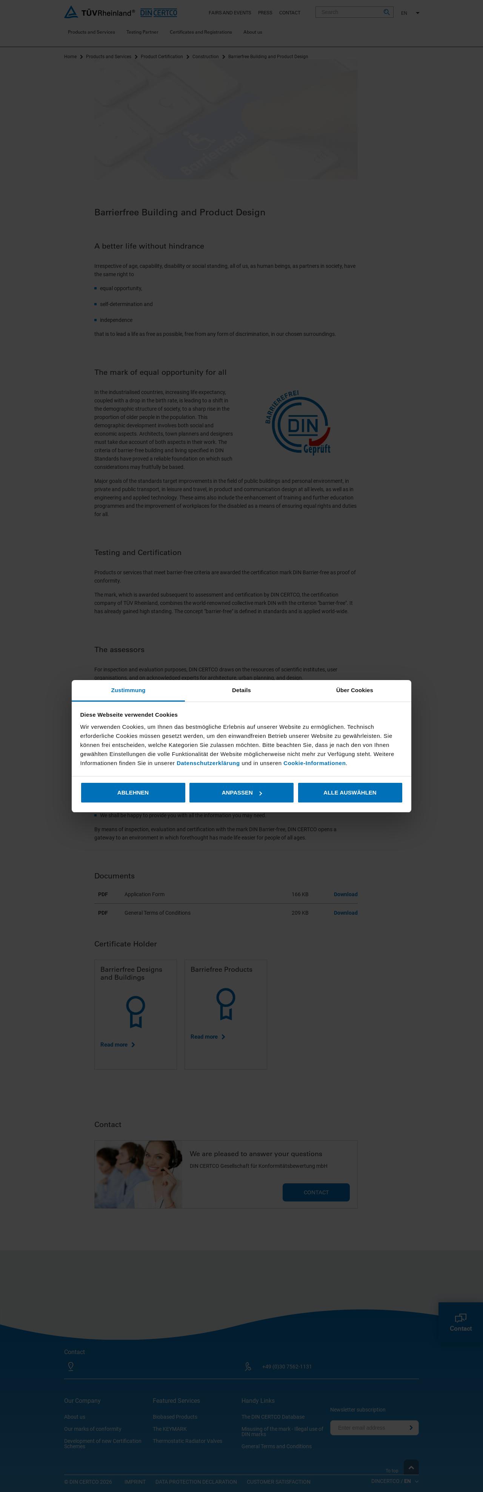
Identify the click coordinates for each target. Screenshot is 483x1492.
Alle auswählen (349, 792)
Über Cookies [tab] (354, 690)
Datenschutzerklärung (209, 763)
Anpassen (242, 792)
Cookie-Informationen (314, 763)
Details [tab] (241, 690)
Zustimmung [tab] (128, 690)
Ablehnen (133, 792)
